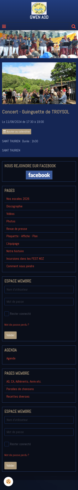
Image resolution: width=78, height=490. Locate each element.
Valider (10, 335)
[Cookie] (8, 481)
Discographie (14, 206)
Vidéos (10, 214)
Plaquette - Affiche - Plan (22, 236)
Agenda (10, 358)
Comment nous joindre (20, 266)
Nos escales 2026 (17, 199)
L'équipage (12, 243)
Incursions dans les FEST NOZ (25, 258)
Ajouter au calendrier (16, 131)
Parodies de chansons (20, 389)
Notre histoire (15, 251)
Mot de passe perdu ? (16, 324)
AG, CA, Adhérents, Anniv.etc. (23, 381)
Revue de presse (16, 229)
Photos (10, 221)
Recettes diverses (18, 396)
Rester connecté (17, 313)
